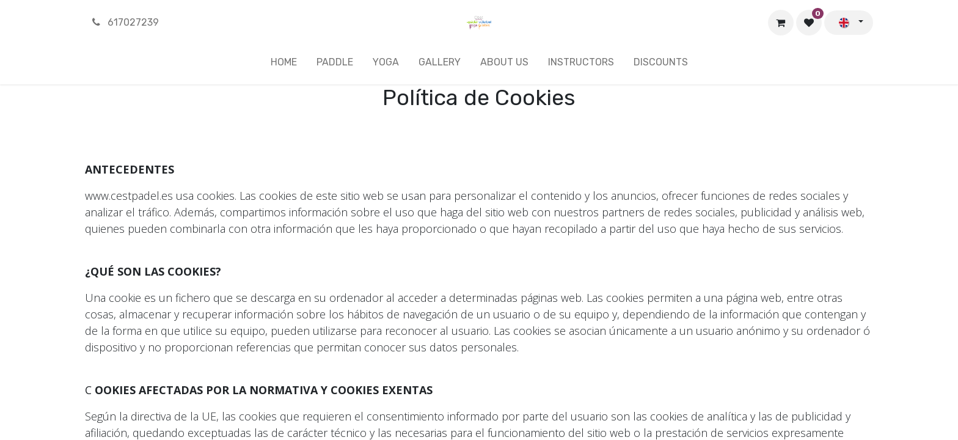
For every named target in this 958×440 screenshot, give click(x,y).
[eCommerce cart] (781, 22)
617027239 (124, 22)
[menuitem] (284, 64)
